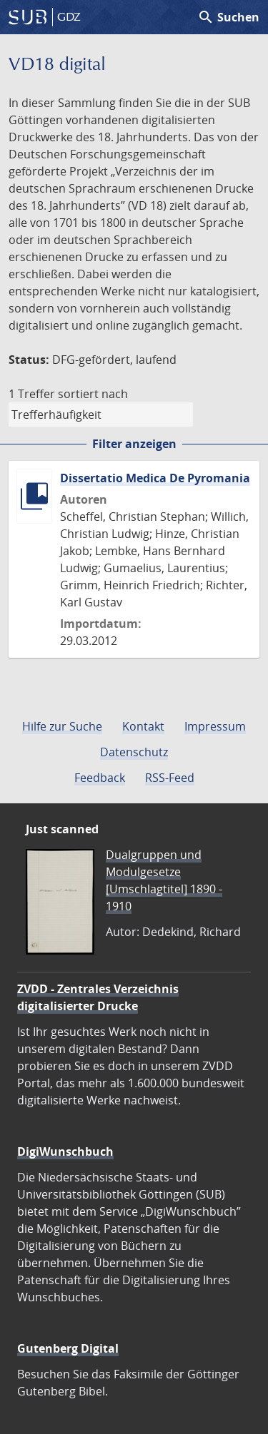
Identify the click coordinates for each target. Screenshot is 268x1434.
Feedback (99, 777)
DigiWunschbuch (65, 1151)
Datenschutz (134, 752)
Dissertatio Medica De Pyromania (155, 478)
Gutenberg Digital (68, 1348)
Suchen (228, 17)
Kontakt (143, 726)
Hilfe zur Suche (62, 726)
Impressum (215, 726)
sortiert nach (93, 394)
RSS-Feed (169, 777)
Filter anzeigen (134, 444)
